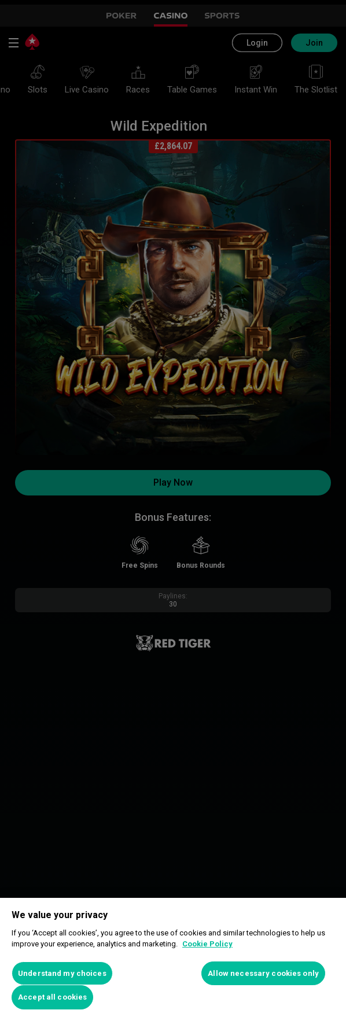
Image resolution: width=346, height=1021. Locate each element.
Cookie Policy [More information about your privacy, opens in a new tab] (207, 943)
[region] (173, 959)
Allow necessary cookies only (263, 973)
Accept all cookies (52, 997)
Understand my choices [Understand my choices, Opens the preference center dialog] (62, 973)
